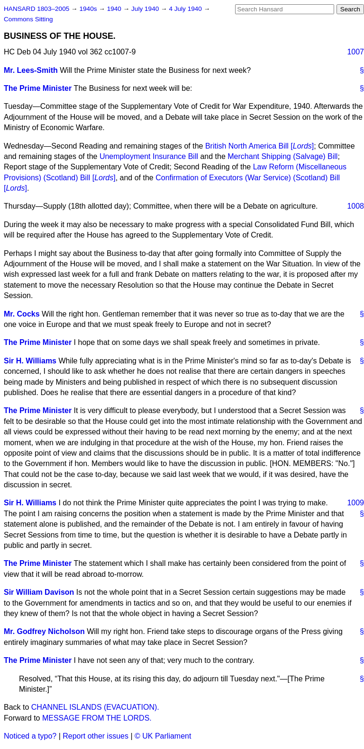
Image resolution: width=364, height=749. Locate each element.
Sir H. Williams (30, 361)
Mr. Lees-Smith (31, 70)
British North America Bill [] (259, 146)
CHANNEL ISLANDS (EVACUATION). (95, 707)
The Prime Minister (38, 88)
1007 (355, 52)
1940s (89, 8)
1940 (115, 8)
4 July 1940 (186, 8)
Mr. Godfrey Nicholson (44, 631)
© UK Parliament (163, 736)
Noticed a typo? (30, 736)
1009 (355, 503)
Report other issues (95, 736)
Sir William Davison (39, 592)
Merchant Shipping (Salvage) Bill (282, 156)
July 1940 (146, 8)
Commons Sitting (28, 19)
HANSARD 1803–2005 (36, 8)
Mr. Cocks (22, 314)
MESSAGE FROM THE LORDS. (97, 718)
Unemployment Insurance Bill (149, 156)
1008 (355, 206)
